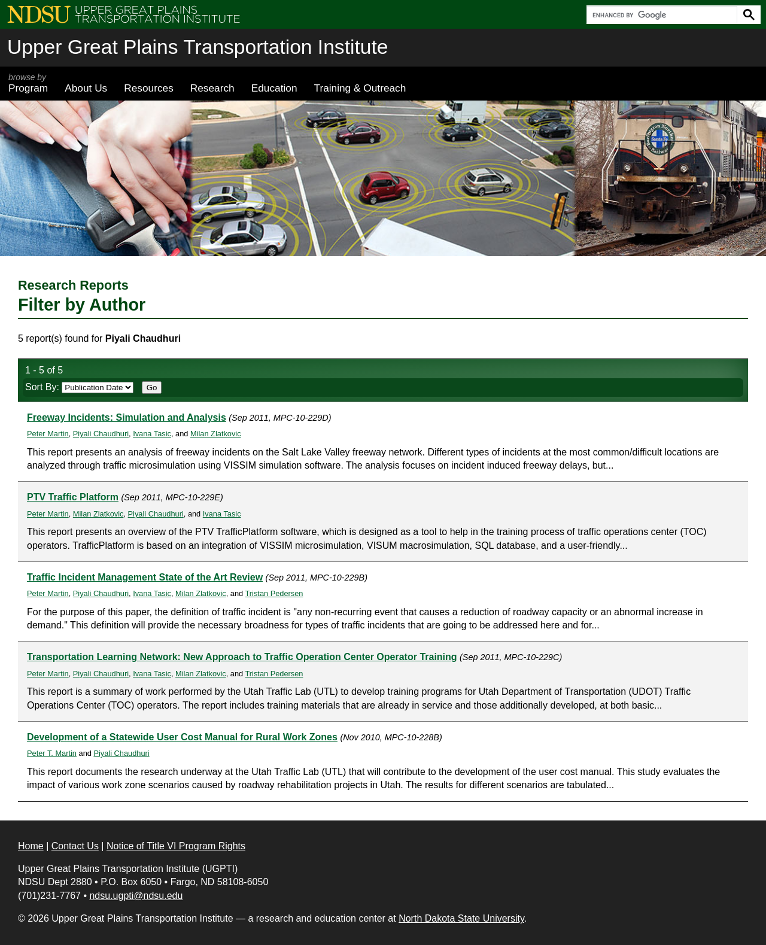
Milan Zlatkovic (215, 433)
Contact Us (75, 846)
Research (212, 88)
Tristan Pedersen (274, 593)
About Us (86, 88)
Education (274, 88)
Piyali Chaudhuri (101, 433)
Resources (149, 88)
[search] (660, 15)
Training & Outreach (360, 88)
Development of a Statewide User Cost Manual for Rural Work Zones (182, 737)
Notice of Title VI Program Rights (176, 846)
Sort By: (79, 387)
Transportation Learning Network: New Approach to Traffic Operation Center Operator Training (242, 657)
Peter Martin (48, 433)
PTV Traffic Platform (72, 497)
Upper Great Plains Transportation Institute (197, 47)
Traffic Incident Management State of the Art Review (145, 577)
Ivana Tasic (152, 433)
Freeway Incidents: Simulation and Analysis (126, 417)
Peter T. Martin (52, 753)
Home (31, 846)
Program (28, 83)
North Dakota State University (461, 918)
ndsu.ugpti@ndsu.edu (136, 896)
